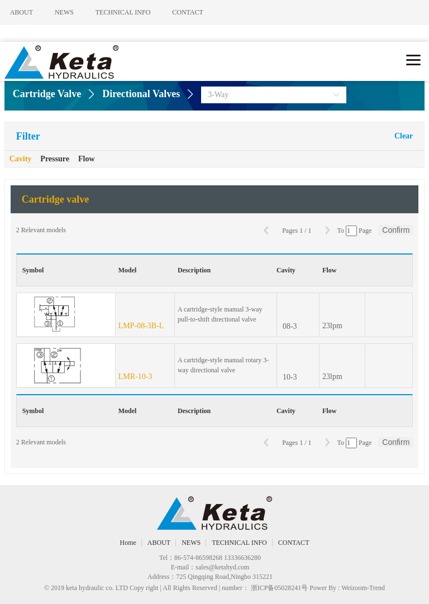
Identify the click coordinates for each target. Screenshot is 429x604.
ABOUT (21, 12)
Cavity (20, 159)
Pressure (54, 159)
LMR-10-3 (135, 376)
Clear (403, 136)
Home (128, 543)
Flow (86, 159)
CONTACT (200, 12)
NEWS (68, 12)
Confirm (395, 230)
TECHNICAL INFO (131, 12)
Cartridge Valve (47, 93)
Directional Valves (141, 93)
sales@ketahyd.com (222, 567)
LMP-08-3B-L (141, 326)
